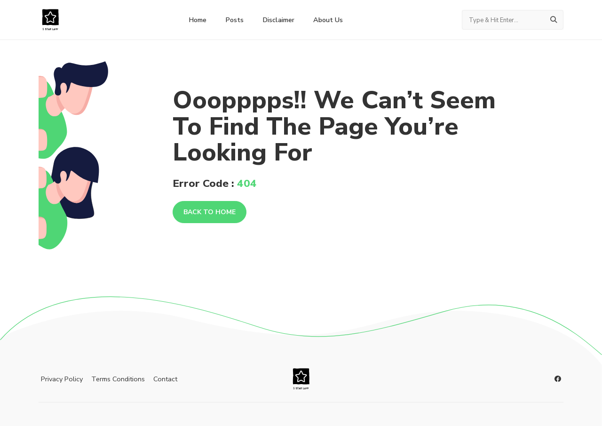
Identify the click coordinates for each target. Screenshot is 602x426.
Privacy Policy (62, 379)
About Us (328, 19)
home (197, 19)
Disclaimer (278, 19)
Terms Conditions (118, 379)
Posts (234, 19)
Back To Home (209, 212)
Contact (165, 379)
